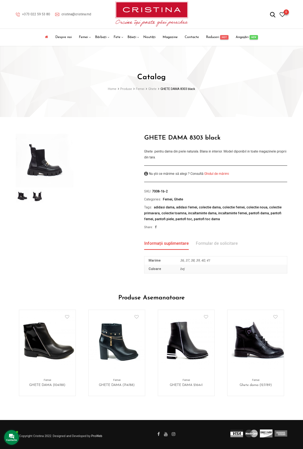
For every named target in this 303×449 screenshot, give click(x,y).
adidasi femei (186, 207)
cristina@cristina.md (76, 14)
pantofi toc (183, 219)
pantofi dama (259, 213)
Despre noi (63, 37)
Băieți (132, 37)
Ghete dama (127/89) (256, 385)
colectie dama (210, 207)
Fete (117, 37)
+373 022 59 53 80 (36, 14)
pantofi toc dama (207, 219)
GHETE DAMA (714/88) (117, 385)
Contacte (192, 37)
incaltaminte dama (202, 213)
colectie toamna (173, 213)
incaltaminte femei (232, 213)
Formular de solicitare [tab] (217, 243)
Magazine (170, 37)
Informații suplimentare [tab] (166, 243)
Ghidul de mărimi (216, 174)
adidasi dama (164, 207)
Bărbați (100, 37)
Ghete (178, 199)
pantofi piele (164, 219)
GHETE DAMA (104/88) (47, 385)
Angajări (247, 37)
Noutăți (149, 37)
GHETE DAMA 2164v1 (186, 385)
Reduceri (217, 37)
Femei (83, 37)
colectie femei (233, 207)
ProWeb (96, 436)
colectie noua (256, 207)
